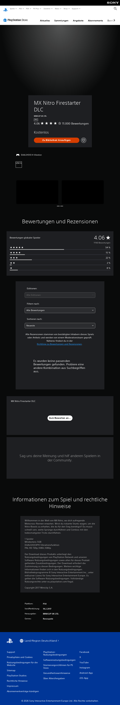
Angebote (78, 17)
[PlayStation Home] (5, 9)
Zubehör (47, 8)
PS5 (20, 8)
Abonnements (95, 17)
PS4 (27, 8)
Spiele (12, 8)
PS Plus (36, 8)
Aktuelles (45, 17)
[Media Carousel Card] (37, 189)
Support (75, 8)
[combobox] (60, 292)
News (57, 8)
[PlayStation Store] (16, 16)
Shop (65, 8)
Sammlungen (61, 17)
